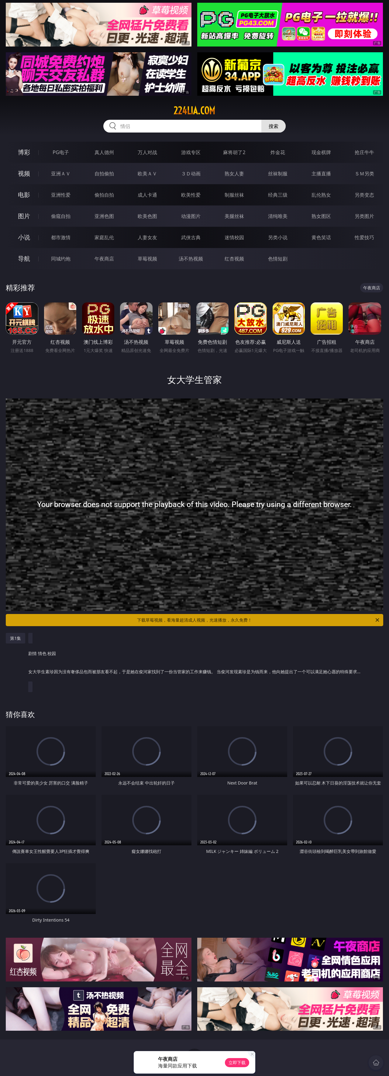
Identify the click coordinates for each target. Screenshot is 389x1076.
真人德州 (104, 152)
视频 (24, 173)
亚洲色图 (104, 216)
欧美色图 (147, 216)
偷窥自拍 (61, 216)
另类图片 (364, 216)
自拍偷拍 (104, 173)
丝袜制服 (277, 173)
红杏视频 (234, 258)
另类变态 (364, 194)
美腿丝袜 (234, 216)
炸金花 (277, 152)
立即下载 (237, 1062)
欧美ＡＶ (147, 173)
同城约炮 (61, 258)
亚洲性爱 (61, 194)
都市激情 (61, 237)
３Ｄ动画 (191, 173)
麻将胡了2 (234, 152)
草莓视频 (147, 258)
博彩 (24, 152)
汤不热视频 (191, 258)
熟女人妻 (234, 173)
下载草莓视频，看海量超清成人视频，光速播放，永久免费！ (258, 620)
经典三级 (277, 194)
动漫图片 (191, 216)
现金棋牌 (321, 152)
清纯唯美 (277, 216)
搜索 (273, 126)
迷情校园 (234, 237)
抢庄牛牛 (364, 152)
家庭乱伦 (104, 237)
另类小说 (277, 237)
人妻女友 (147, 237)
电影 (24, 195)
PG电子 (61, 152)
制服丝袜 (234, 194)
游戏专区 (191, 152)
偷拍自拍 (104, 194)
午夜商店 (104, 258)
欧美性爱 (191, 194)
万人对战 (147, 152)
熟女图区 (321, 216)
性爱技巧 (364, 237)
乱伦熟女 (321, 194)
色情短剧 (277, 258)
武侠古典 (191, 237)
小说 (24, 237)
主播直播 (321, 173)
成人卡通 (147, 194)
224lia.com (194, 111)
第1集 (15, 638)
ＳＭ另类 (364, 173)
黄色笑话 (321, 237)
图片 (24, 216)
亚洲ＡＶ (61, 173)
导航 (24, 258)
